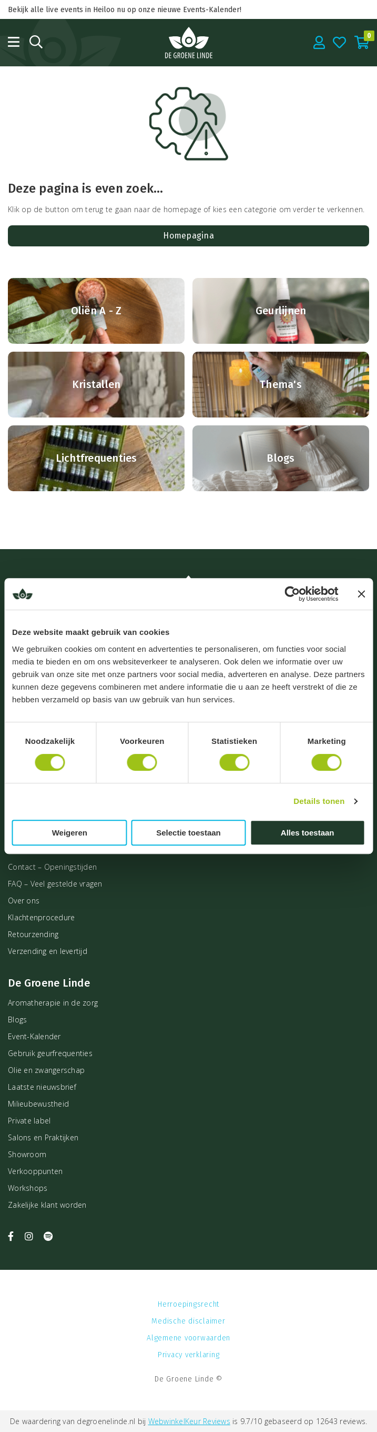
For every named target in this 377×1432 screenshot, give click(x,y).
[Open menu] (13, 41)
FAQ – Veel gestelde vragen (55, 884)
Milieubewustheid (38, 1104)
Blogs (17, 1020)
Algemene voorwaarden (188, 1338)
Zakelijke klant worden (47, 1205)
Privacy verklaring (189, 1354)
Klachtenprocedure (41, 917)
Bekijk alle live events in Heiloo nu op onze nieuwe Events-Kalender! (124, 9)
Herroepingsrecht (188, 1304)
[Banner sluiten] (361, 594)
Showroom (27, 1154)
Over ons (23, 901)
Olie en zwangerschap (46, 1070)
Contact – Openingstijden (52, 867)
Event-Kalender (34, 1036)
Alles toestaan (307, 832)
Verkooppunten (35, 1171)
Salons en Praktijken (43, 1137)
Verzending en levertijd (47, 951)
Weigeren (69, 832)
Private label (29, 1121)
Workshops (27, 1188)
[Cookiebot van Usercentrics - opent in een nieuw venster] (292, 594)
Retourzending (33, 934)
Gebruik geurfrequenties (50, 1053)
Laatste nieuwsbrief (42, 1087)
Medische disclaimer (188, 1321)
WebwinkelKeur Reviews (189, 1421)
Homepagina (188, 236)
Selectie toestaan (188, 832)
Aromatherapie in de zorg (53, 1003)
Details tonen (318, 801)
